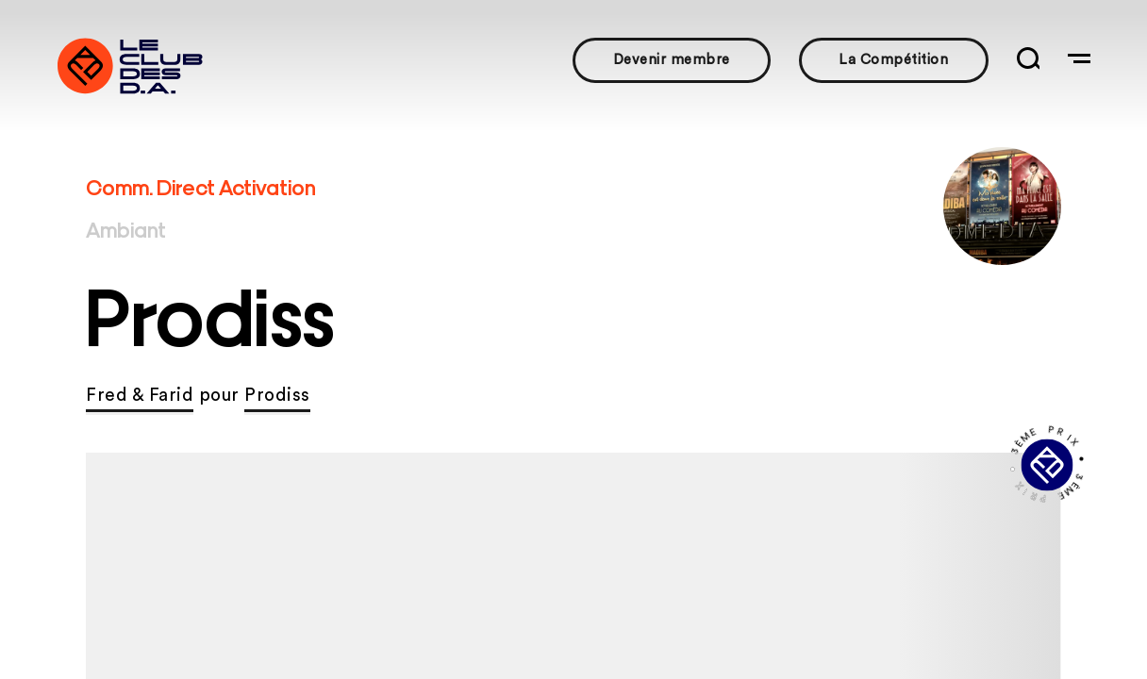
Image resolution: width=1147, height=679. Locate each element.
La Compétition (893, 60)
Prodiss (277, 396)
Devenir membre (671, 60)
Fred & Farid (139, 396)
